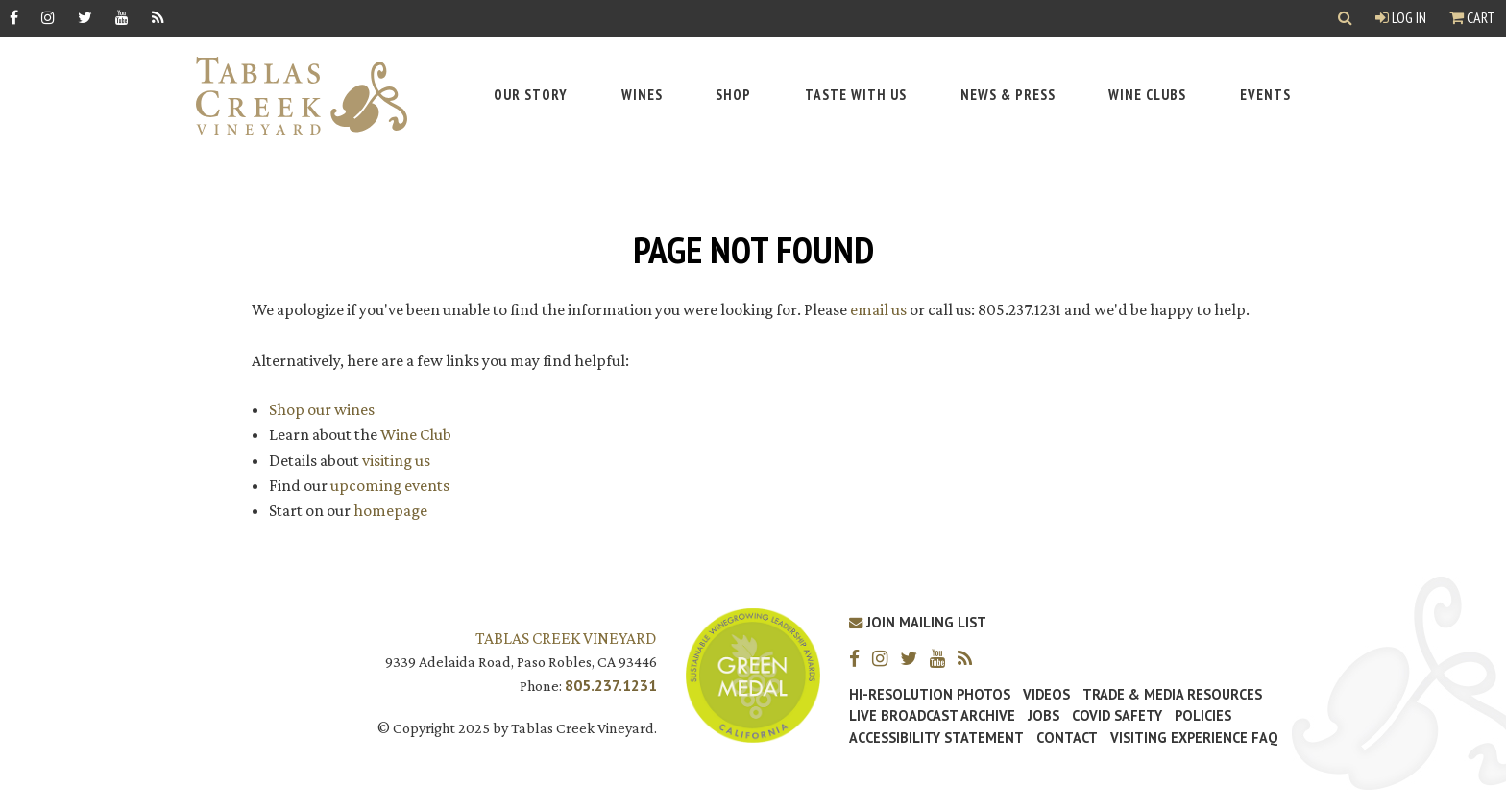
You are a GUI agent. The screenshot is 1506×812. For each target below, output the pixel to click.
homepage (390, 510)
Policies (1203, 716)
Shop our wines (322, 409)
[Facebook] (14, 17)
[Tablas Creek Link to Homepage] (292, 95)
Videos (1046, 694)
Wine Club (415, 434)
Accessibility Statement (936, 738)
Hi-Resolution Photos (929, 694)
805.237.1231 (611, 685)
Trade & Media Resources (1172, 694)
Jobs (1043, 716)
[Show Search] (1345, 18)
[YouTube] (122, 17)
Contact (1067, 738)
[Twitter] (85, 17)
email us (878, 309)
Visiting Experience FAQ (1193, 738)
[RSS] (158, 17)
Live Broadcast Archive (932, 716)
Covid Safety (1117, 716)
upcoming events (389, 485)
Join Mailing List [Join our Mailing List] (917, 622)
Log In (1400, 17)
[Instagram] (48, 17)
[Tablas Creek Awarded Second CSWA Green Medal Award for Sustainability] (753, 674)
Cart (1472, 17)
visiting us (396, 460)
